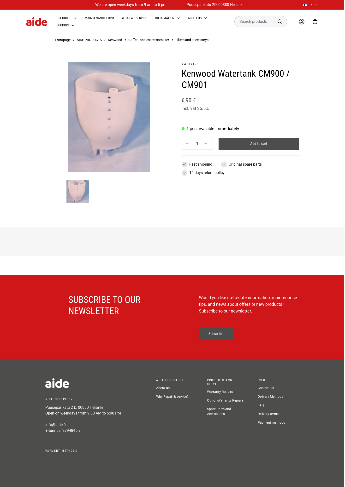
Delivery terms (268, 414)
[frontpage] (88, 383)
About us (195, 18)
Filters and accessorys (191, 40)
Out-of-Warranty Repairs (225, 400)
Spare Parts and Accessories (219, 411)
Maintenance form (99, 18)
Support (63, 25)
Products (64, 18)
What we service (134, 18)
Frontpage (63, 40)
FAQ (261, 405)
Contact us (266, 388)
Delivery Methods (270, 396)
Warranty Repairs (220, 392)
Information (164, 18)
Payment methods (271, 422)
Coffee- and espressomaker (148, 40)
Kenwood (115, 40)
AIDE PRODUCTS (89, 40)
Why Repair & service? (172, 396)
